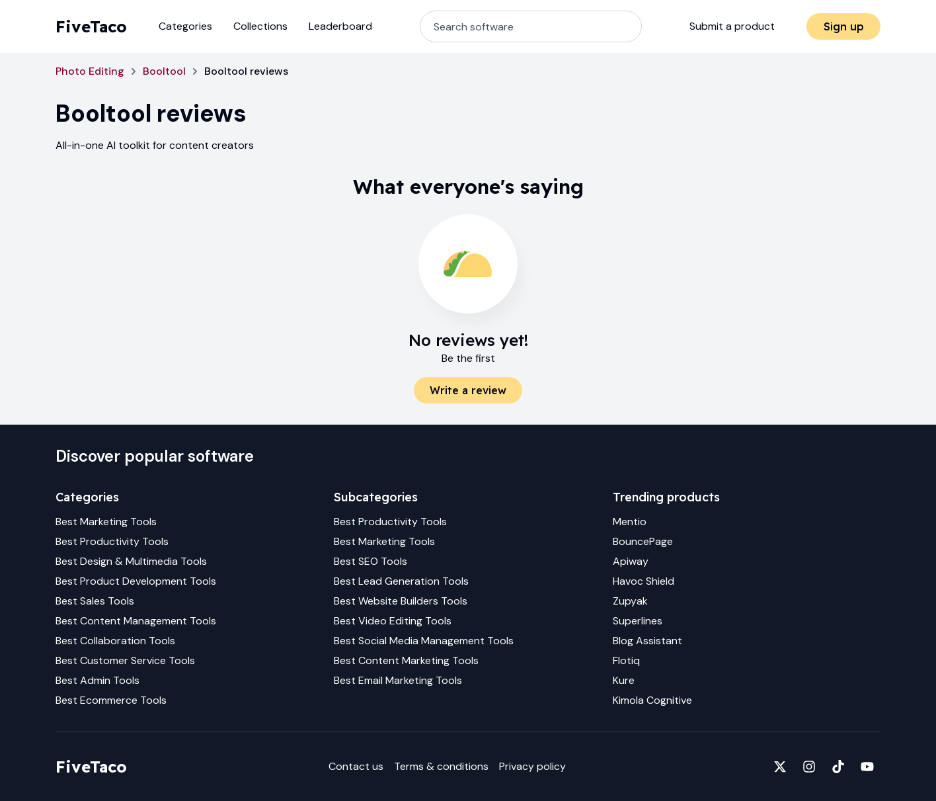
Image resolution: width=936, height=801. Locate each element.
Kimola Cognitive (652, 700)
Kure (624, 680)
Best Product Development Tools (136, 581)
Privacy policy (532, 766)
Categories (185, 26)
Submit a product (732, 26)
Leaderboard (340, 26)
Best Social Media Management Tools (424, 641)
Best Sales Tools (95, 601)
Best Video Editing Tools (392, 621)
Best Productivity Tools (112, 541)
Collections (260, 26)
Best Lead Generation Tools (401, 581)
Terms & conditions (441, 766)
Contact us (356, 766)
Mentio (629, 521)
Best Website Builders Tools (400, 601)
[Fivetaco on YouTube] (867, 766)
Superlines (637, 621)
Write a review (468, 390)
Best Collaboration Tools (115, 641)
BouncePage (643, 541)
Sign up (844, 26)
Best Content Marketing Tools (406, 660)
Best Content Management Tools (136, 621)
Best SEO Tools (370, 561)
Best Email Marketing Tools (398, 680)
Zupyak (630, 601)
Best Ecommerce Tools (111, 700)
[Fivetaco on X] (780, 766)
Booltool (164, 71)
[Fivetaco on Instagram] (809, 766)
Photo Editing (90, 71)
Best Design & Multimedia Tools (131, 561)
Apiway (630, 561)
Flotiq (626, 660)
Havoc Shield (643, 581)
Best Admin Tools (97, 680)
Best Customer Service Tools (125, 660)
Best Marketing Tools (106, 521)
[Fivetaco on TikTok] (838, 766)
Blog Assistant (647, 641)
